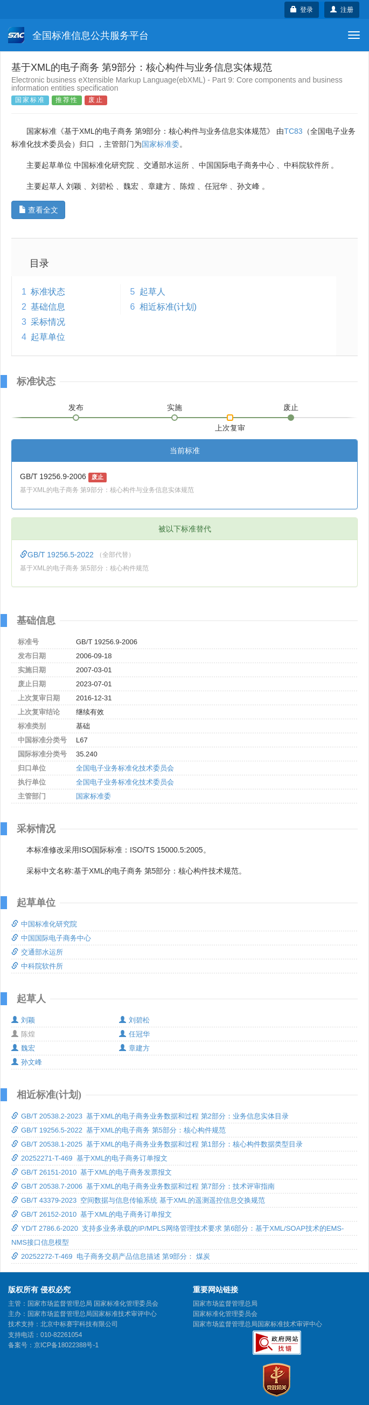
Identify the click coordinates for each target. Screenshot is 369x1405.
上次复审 (230, 426)
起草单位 (48, 337)
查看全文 (38, 210)
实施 (174, 407)
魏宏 (23, 1048)
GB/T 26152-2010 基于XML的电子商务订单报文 (91, 1214)
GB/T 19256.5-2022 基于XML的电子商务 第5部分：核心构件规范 (118, 1130)
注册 (341, 9)
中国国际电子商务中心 (51, 938)
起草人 (152, 291)
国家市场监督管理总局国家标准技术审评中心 (257, 1324)
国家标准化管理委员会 (225, 1314)
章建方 (134, 1048)
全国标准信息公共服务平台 (78, 35)
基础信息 (48, 306)
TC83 (293, 131)
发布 (75, 407)
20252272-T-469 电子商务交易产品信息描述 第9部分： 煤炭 (110, 1256)
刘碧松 (134, 1020)
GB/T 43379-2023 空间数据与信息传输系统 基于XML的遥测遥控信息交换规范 (138, 1200)
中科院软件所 (37, 966)
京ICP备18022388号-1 (66, 1345)
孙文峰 (26, 1062)
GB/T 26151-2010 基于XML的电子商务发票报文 (91, 1172)
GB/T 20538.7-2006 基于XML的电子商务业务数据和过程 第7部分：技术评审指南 (143, 1186)
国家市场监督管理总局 (225, 1303)
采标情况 (48, 321)
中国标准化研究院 (44, 924)
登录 (302, 9)
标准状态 (48, 291)
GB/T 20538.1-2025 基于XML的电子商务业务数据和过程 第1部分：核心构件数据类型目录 (157, 1144)
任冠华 (134, 1034)
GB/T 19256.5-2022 (58, 554)
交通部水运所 (37, 952)
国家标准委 (160, 144)
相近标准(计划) (168, 306)
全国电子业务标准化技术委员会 (125, 768)
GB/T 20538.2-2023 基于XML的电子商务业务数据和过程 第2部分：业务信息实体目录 (150, 1116)
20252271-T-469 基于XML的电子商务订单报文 (89, 1158)
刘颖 (23, 1020)
